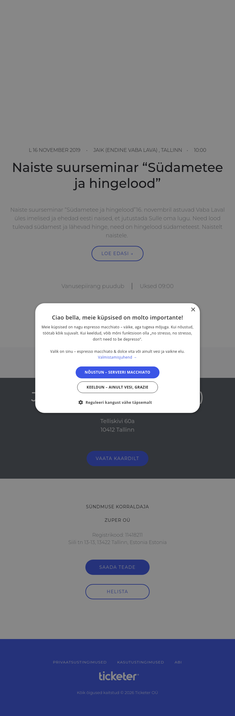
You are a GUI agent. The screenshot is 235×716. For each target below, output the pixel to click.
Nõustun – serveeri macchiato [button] (118, 372)
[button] (117, 402)
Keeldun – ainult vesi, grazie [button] (117, 386)
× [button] (193, 310)
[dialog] (117, 358)
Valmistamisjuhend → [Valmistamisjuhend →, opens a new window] (117, 357)
